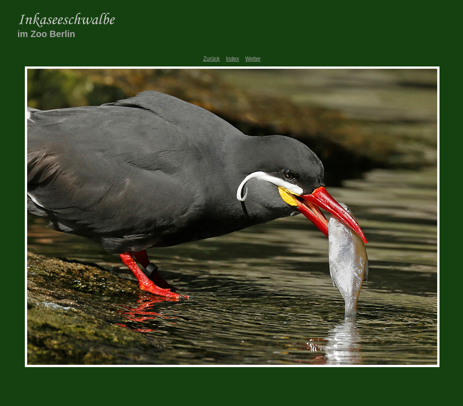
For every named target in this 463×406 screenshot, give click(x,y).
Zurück (211, 59)
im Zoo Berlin (47, 34)
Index (232, 59)
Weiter (252, 59)
